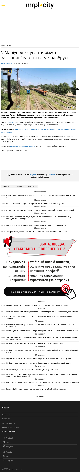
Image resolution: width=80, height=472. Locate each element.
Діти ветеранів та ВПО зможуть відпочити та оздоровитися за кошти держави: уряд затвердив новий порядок (38, 218)
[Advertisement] (40, 26)
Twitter (7, 442)
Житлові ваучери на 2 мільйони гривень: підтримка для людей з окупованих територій (40, 210)
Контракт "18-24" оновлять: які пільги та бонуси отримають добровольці (34, 344)
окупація (20, 186)
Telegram (32, 175)
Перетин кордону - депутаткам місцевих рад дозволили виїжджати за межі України (38, 358)
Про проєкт (6, 414)
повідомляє (11, 122)
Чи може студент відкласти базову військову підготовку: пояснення (32, 370)
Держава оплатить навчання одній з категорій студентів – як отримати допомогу (37, 305)
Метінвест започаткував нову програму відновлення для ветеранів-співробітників (38, 363)
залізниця (32, 186)
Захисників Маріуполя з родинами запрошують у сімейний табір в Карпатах (36, 389)
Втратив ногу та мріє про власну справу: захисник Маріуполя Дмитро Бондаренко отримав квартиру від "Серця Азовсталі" (41, 375)
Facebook (51, 175)
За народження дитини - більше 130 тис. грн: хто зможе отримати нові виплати (37, 232)
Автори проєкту (8, 423)
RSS (6, 456)
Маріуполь (6, 45)
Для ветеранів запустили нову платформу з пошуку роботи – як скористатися (36, 225)
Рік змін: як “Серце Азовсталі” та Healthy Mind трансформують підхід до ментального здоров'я (39, 317)
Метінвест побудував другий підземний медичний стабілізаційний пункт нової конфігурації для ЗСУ (42, 351)
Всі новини (40, 396)
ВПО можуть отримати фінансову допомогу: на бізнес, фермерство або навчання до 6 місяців (42, 382)
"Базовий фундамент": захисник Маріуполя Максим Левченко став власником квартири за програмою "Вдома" (41, 338)
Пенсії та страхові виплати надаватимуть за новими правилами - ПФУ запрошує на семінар (42, 312)
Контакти (6, 419)
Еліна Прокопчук (6, 63)
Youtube (7, 452)
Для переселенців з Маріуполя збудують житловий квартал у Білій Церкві (35, 204)
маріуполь (7, 186)
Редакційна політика (10, 427)
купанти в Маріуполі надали (23, 146)
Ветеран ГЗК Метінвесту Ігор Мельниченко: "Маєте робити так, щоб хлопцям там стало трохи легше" (40, 325)
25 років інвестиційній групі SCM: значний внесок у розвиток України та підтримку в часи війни (41, 196)
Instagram (8, 446)
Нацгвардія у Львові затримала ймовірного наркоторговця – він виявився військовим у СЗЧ (42, 331)
